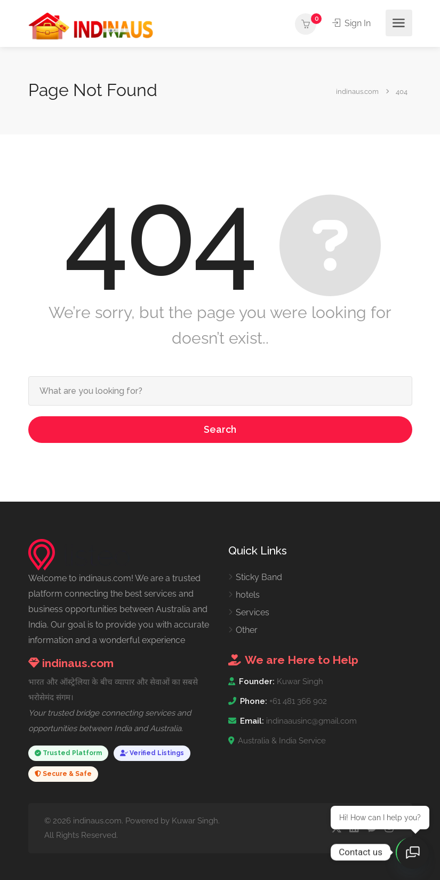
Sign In (352, 23)
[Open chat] (413, 853)
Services (252, 612)
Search (220, 429)
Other (247, 630)
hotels (248, 595)
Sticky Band (259, 577)
